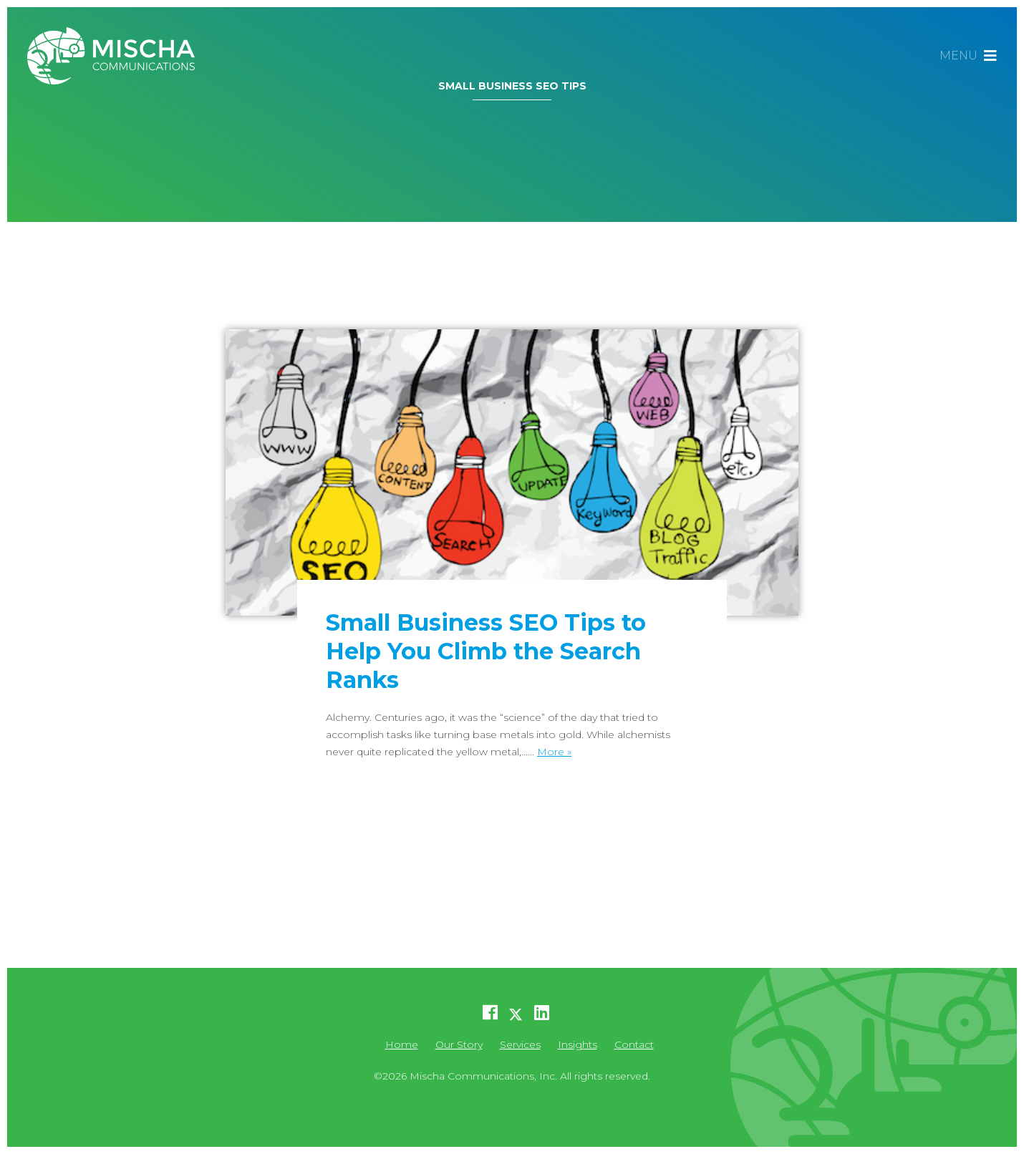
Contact (634, 1044)
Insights (577, 1044)
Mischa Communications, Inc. (116, 55)
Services (520, 1044)
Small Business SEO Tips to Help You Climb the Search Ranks (486, 651)
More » (554, 751)
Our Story (459, 1044)
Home (401, 1044)
